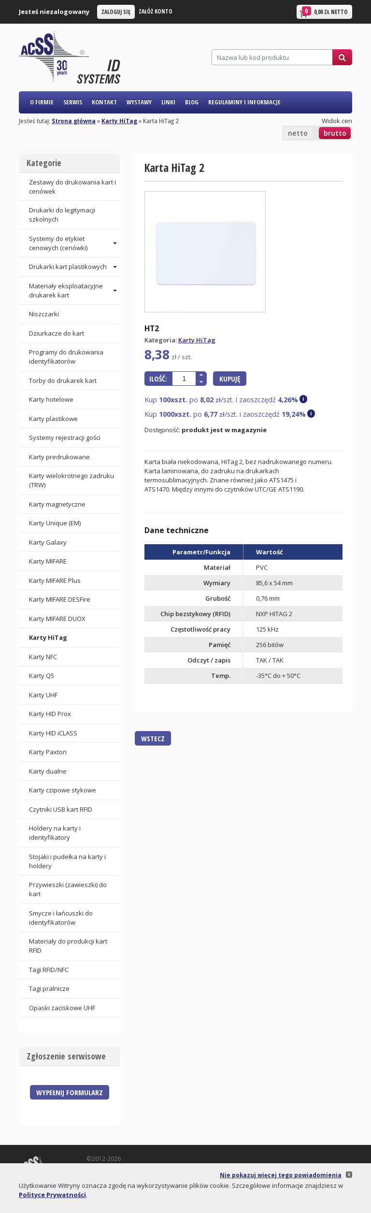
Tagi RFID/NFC (49, 969)
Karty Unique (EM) (55, 523)
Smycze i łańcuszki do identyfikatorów (61, 918)
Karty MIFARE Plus (55, 580)
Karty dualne (48, 771)
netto (298, 133)
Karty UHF (43, 695)
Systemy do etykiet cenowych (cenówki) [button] (58, 243)
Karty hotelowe (51, 399)
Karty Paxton (48, 752)
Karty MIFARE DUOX (57, 618)
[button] (201, 375)
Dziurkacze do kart (56, 333)
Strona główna (74, 121)
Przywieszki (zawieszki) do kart (68, 889)
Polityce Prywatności (52, 1194)
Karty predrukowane (59, 456)
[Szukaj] (272, 57)
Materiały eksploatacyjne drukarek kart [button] (66, 290)
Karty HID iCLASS (53, 733)
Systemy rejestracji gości (64, 437)
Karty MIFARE (48, 561)
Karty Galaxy (48, 542)
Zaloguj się (115, 11)
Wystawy (139, 102)
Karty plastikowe (53, 418)
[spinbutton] (184, 378)
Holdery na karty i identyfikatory (55, 833)
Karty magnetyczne (57, 504)
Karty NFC (43, 656)
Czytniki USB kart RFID (60, 809)
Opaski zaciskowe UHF (62, 1007)
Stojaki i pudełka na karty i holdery (67, 861)
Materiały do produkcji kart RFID (68, 946)
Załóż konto (155, 11)
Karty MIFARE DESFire (59, 599)
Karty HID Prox (50, 713)
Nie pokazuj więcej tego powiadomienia (281, 1175)
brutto (335, 133)
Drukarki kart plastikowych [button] (68, 266)
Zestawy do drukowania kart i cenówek (72, 187)
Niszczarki (44, 314)
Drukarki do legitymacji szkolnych (62, 215)
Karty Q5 (41, 675)
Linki (168, 102)
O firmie (42, 102)
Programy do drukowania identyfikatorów (66, 357)
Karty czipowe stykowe (62, 790)
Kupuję (229, 378)
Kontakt (104, 102)
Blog (192, 102)
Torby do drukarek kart (63, 380)
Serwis (72, 102)
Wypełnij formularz (69, 1092)
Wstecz (153, 738)
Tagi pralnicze (49, 988)
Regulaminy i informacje (244, 102)
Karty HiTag (119, 121)
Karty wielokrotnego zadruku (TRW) (71, 480)
